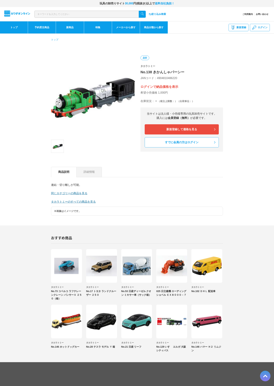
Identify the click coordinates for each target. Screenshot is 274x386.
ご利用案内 (247, 14)
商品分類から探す (154, 27)
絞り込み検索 (157, 14)
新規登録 (238, 27)
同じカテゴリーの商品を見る (69, 193)
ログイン (260, 27)
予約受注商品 (42, 27)
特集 (97, 27)
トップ (14, 27)
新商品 (70, 27)
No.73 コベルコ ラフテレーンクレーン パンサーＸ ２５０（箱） (66, 295)
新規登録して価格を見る (181, 129)
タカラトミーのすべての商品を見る (73, 201)
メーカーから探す (126, 27)
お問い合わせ (262, 14)
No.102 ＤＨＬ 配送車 (203, 291)
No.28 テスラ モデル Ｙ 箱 (100, 346)
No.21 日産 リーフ (131, 346)
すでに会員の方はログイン (182, 142)
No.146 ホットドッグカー (65, 346)
